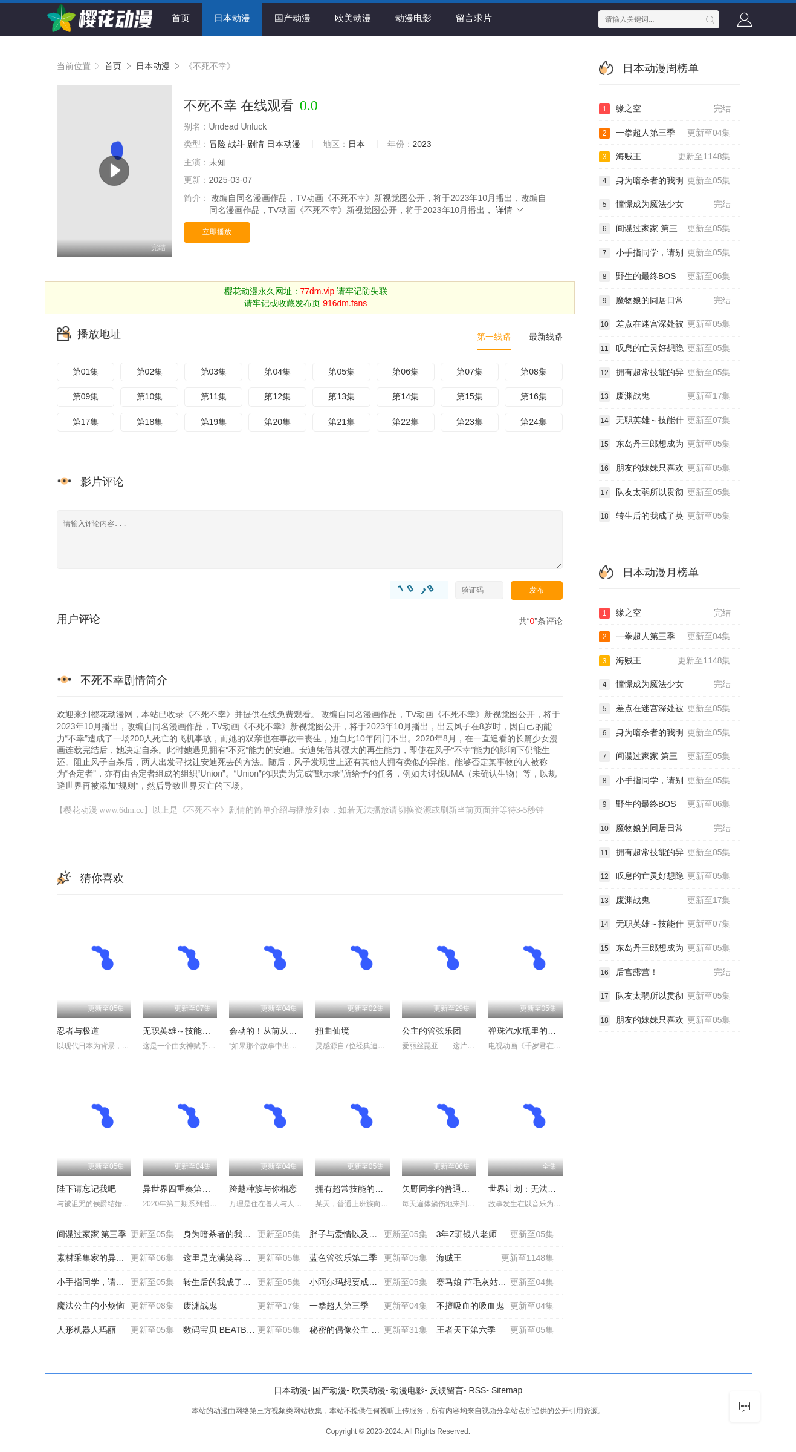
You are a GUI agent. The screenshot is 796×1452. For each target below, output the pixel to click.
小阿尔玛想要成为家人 (368, 1282)
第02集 (150, 371)
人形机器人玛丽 (115, 1330)
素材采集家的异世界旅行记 (115, 1258)
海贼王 (495, 1258)
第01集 (86, 371)
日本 (356, 144)
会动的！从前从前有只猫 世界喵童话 (298, 1031)
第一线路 (494, 336)
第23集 (469, 422)
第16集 (533, 396)
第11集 (214, 396)
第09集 (86, 396)
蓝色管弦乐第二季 (368, 1258)
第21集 (341, 422)
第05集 (341, 371)
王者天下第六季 (495, 1330)
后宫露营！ (665, 973)
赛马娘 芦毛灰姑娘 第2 (495, 1282)
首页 (181, 18)
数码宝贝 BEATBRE (241, 1330)
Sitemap (506, 1390)
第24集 (533, 422)
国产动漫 (292, 18)
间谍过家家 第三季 (115, 1235)
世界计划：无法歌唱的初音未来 (547, 1189)
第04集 (277, 371)
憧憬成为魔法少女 (665, 205)
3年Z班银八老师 (495, 1235)
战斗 (236, 144)
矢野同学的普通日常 (440, 1189)
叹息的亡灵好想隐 (665, 349)
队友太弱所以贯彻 (665, 493)
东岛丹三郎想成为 (665, 444)
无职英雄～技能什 (665, 421)
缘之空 (665, 109)
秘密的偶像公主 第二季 (368, 1330)
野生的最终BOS (665, 277)
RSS (478, 1390)
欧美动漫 (353, 18)
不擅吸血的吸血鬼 (495, 1306)
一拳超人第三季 (368, 1306)
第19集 (214, 422)
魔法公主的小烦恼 (115, 1306)
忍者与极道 (78, 1031)
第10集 (150, 396)
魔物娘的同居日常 (665, 301)
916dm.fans (345, 303)
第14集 (405, 396)
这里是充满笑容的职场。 (241, 1258)
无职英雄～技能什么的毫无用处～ (206, 1031)
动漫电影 (413, 18)
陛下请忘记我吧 (86, 1189)
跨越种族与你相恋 (263, 1189)
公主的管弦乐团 (431, 1031)
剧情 (255, 144)
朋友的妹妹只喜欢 (665, 468)
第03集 (214, 371)
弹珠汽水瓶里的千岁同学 (534, 1031)
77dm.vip (317, 291)
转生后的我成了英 (665, 516)
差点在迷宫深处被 (665, 324)
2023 (422, 144)
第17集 (86, 422)
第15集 (469, 396)
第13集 (341, 396)
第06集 (405, 371)
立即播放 (216, 232)
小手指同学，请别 (665, 253)
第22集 (405, 422)
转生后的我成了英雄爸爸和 (241, 1282)
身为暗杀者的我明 (665, 181)
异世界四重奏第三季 (181, 1189)
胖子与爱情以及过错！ (368, 1235)
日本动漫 (232, 18)
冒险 (217, 144)
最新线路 (546, 336)
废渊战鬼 (241, 1306)
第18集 (150, 422)
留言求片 (474, 18)
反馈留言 (447, 1390)
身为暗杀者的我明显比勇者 (241, 1235)
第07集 (469, 371)
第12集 (277, 396)
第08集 (533, 371)
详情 (510, 210)
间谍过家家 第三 (665, 229)
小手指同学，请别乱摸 (115, 1282)
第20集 (277, 422)
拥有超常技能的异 (665, 373)
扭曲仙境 (332, 1031)
